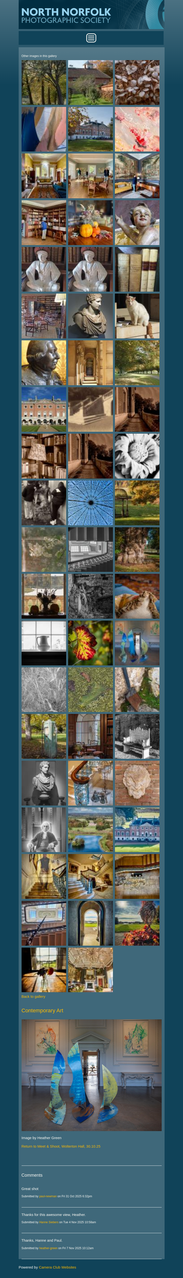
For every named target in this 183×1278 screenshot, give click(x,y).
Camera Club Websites (57, 1267)
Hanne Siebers (48, 1222)
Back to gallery (33, 996)
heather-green (48, 1248)
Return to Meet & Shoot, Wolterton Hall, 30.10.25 (61, 1146)
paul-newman (48, 1196)
